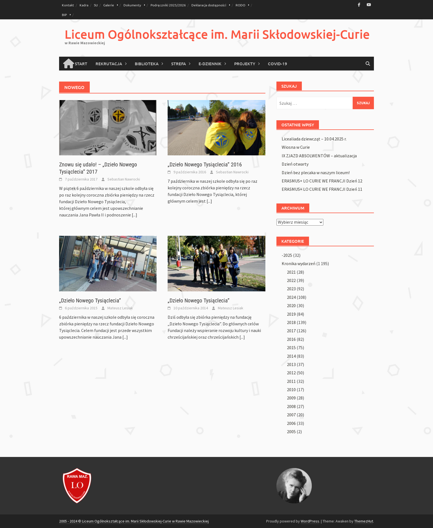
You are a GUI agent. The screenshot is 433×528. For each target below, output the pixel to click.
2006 (291, 423)
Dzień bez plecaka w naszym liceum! (316, 172)
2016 (291, 339)
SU (96, 5)
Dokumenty (132, 5)
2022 (291, 280)
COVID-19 (277, 63)
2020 (291, 305)
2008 (291, 406)
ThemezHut (363, 521)
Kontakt (68, 5)
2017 (291, 330)
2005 (291, 431)
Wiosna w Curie (296, 147)
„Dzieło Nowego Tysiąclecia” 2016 (205, 164)
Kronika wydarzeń (298, 263)
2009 (291, 398)
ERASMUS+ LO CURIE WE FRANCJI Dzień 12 (322, 181)
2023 (291, 288)
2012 (291, 372)
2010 (291, 389)
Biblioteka (147, 63)
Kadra (84, 5)
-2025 (287, 255)
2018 (291, 322)
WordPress (310, 521)
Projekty (244, 63)
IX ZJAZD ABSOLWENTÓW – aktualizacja (319, 155)
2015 (291, 347)
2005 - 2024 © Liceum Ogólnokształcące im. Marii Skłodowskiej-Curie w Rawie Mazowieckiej (134, 521)
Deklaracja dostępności (208, 5)
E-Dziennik (210, 63)
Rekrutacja (109, 63)
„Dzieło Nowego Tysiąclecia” (90, 300)
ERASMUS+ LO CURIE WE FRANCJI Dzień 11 (322, 189)
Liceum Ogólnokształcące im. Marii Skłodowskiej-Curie (217, 34)
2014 (291, 356)
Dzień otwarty (295, 164)
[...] (134, 215)
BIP (64, 14)
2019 (291, 314)
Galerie (108, 5)
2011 (291, 381)
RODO (240, 5)
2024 (291, 297)
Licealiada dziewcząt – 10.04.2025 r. (314, 139)
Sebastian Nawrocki (123, 179)
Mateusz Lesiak (120, 307)
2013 (291, 364)
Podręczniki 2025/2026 (168, 5)
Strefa (178, 63)
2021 (291, 272)
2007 (291, 414)
